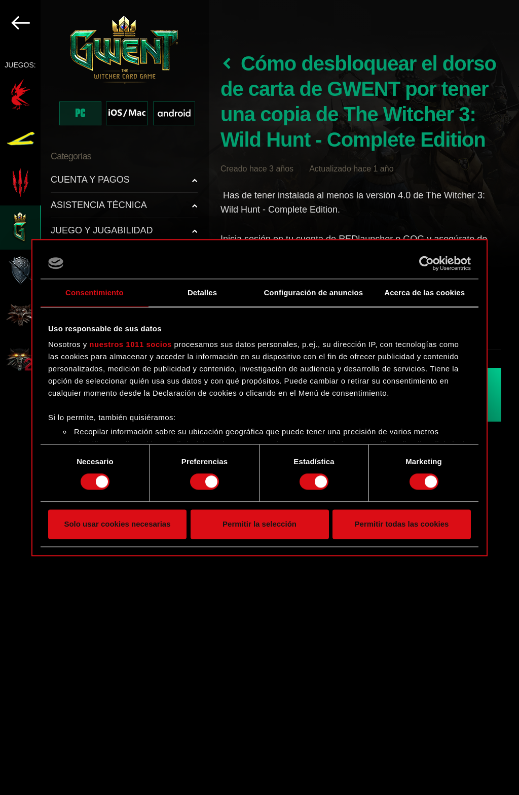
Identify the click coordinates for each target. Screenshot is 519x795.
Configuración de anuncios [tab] (313, 292)
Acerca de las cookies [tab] (424, 292)
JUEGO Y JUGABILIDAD (102, 230)
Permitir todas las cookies (402, 524)
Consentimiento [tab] (94, 292)
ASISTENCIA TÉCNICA (99, 205)
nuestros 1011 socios (130, 344)
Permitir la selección (259, 524)
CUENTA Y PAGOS (90, 180)
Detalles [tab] (202, 292)
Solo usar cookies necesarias (117, 524)
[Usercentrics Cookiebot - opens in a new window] (426, 263)
